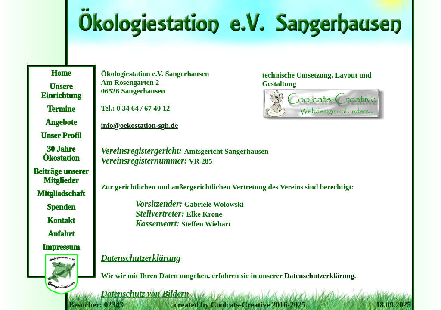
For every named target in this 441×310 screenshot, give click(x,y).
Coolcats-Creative (241, 305)
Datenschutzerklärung (319, 276)
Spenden (61, 207)
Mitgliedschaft (61, 193)
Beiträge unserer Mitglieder (61, 176)
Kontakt (61, 220)
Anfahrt (61, 233)
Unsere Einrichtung (61, 91)
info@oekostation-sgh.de (139, 125)
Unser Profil (61, 135)
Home (61, 73)
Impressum (61, 247)
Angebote (61, 122)
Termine (61, 109)
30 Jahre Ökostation (61, 153)
